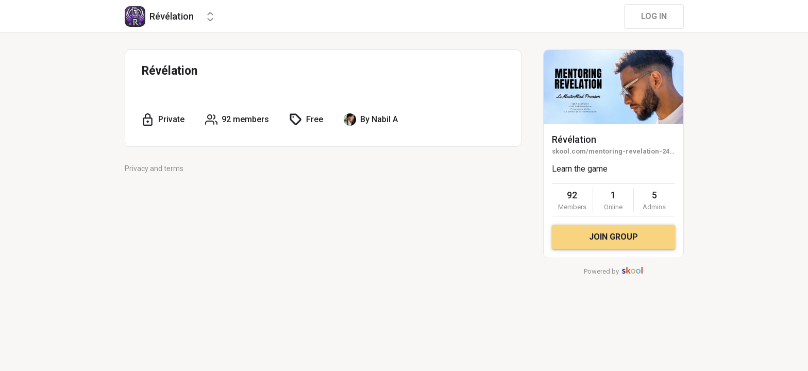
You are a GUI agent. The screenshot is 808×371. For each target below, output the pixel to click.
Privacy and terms (154, 168)
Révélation (574, 139)
